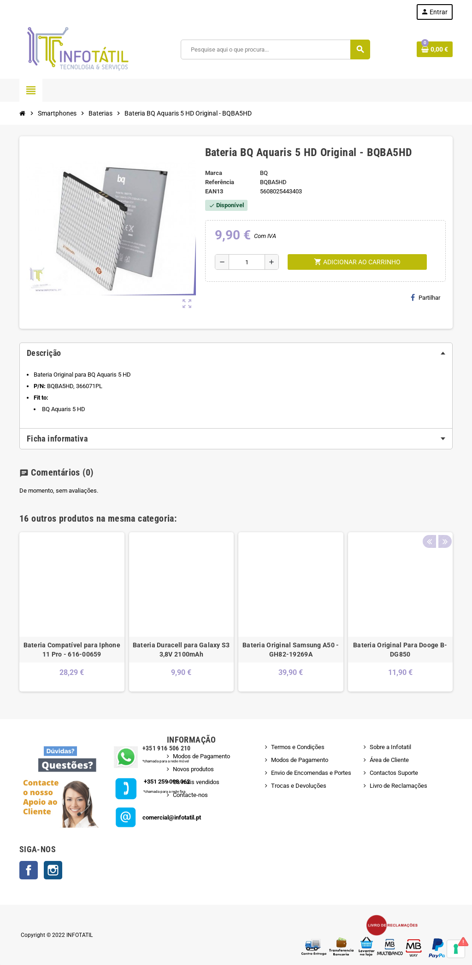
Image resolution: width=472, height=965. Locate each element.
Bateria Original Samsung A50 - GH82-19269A (290, 649)
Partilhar (425, 297)
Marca (213, 172)
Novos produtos (193, 769)
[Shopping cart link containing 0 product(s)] (435, 49)
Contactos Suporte (394, 772)
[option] (72, 612)
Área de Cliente (389, 759)
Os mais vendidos (196, 782)
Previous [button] (429, 516)
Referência (219, 182)
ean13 (214, 191)
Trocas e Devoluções (298, 785)
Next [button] (443, 516)
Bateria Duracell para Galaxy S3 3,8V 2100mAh (181, 649)
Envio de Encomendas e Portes (311, 772)
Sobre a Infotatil (390, 747)
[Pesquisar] (275, 49)
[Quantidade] (247, 262)
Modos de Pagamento (201, 756)
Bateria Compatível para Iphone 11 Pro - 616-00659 (72, 649)
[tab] (236, 353)
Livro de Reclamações (398, 785)
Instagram (53, 870)
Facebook (28, 870)
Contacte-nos (190, 794)
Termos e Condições (297, 747)
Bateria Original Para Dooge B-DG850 (400, 649)
